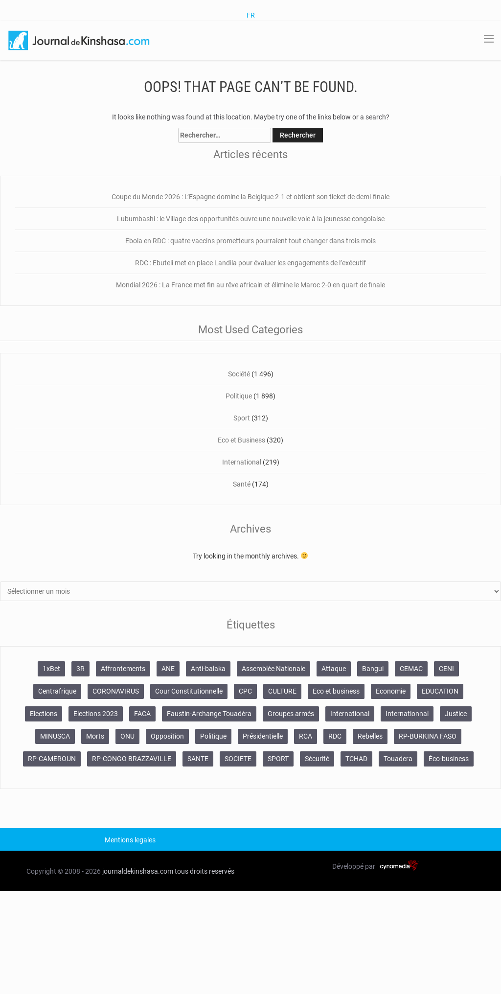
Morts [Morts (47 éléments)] (95, 736)
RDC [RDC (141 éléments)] (335, 736)
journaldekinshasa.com (137, 871)
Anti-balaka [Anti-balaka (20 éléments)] (208, 669)
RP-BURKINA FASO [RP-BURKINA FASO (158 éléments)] (427, 736)
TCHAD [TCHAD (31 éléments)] (356, 759)
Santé (241, 484)
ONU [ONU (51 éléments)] (127, 736)
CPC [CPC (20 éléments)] (245, 691)
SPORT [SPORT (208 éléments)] (278, 759)
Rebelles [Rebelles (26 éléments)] (370, 736)
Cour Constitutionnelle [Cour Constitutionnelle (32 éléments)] (189, 691)
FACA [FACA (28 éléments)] (142, 714)
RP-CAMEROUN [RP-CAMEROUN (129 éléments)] (52, 759)
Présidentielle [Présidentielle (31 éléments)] (263, 736)
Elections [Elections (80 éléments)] (43, 714)
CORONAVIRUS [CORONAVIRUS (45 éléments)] (115, 691)
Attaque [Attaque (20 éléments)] (333, 669)
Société (239, 374)
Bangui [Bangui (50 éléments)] (373, 669)
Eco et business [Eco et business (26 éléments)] (336, 691)
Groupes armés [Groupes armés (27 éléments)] (291, 714)
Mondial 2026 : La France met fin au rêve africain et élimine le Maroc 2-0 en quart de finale (250, 285)
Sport (241, 418)
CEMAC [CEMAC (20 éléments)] (411, 669)
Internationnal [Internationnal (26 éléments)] (407, 714)
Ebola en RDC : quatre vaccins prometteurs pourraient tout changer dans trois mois (250, 241)
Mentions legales (130, 840)
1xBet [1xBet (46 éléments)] (51, 669)
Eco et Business (241, 440)
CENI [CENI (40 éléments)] (446, 669)
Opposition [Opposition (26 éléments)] (167, 736)
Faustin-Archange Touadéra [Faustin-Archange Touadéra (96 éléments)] (209, 714)
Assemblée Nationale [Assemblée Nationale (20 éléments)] (273, 669)
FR (251, 15)
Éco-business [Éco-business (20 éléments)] (449, 759)
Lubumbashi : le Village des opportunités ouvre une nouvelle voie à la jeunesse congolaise (251, 219)
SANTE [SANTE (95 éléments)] (197, 759)
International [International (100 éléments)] (349, 714)
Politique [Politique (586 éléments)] (213, 736)
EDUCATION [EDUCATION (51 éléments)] (440, 691)
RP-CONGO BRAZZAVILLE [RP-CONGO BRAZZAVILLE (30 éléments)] (131, 759)
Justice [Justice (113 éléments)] (456, 714)
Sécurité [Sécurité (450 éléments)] (317, 759)
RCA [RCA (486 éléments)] (305, 736)
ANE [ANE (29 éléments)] (168, 669)
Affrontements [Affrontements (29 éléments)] (123, 669)
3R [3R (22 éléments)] (80, 669)
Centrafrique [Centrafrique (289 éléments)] (57, 691)
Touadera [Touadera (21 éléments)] (398, 759)
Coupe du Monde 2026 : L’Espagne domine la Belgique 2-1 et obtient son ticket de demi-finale (250, 197)
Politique (239, 396)
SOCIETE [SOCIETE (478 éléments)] (238, 759)
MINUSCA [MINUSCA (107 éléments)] (55, 736)
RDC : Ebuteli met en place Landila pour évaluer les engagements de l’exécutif (250, 263)
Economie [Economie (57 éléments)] (391, 691)
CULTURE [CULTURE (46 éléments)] (282, 691)
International (241, 462)
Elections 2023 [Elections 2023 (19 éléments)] (95, 714)
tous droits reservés (204, 871)
